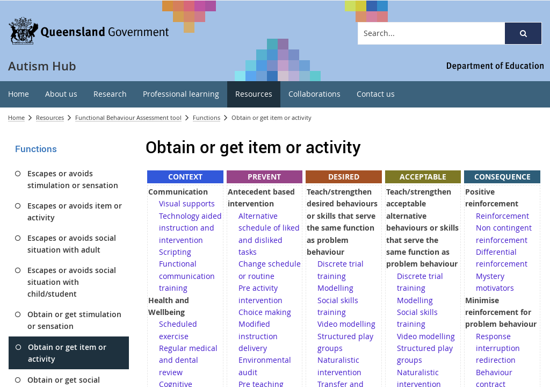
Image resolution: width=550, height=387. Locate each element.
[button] (523, 33)
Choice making (264, 312)
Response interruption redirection (498, 348)
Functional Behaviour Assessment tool (128, 117)
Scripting (175, 252)
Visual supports (187, 203)
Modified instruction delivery (258, 336)
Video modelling (346, 324)
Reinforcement (502, 216)
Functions (206, 117)
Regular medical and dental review (188, 360)
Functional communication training (187, 276)
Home (16, 117)
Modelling (335, 288)
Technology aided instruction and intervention (190, 228)
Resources (50, 117)
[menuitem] (18, 94)
